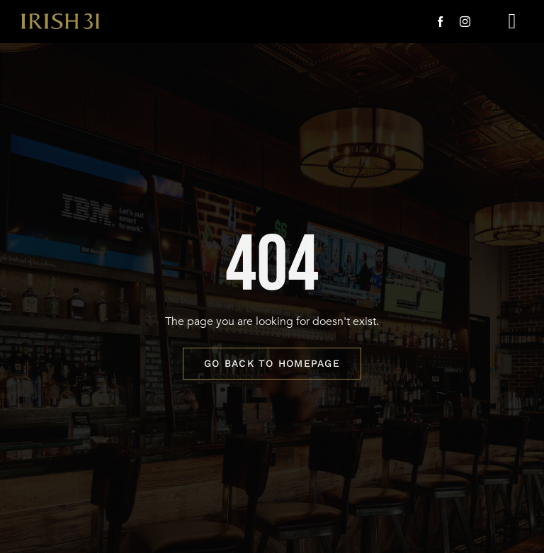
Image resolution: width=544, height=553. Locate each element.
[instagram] (465, 21)
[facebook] (440, 21)
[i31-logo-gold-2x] (60, 19)
